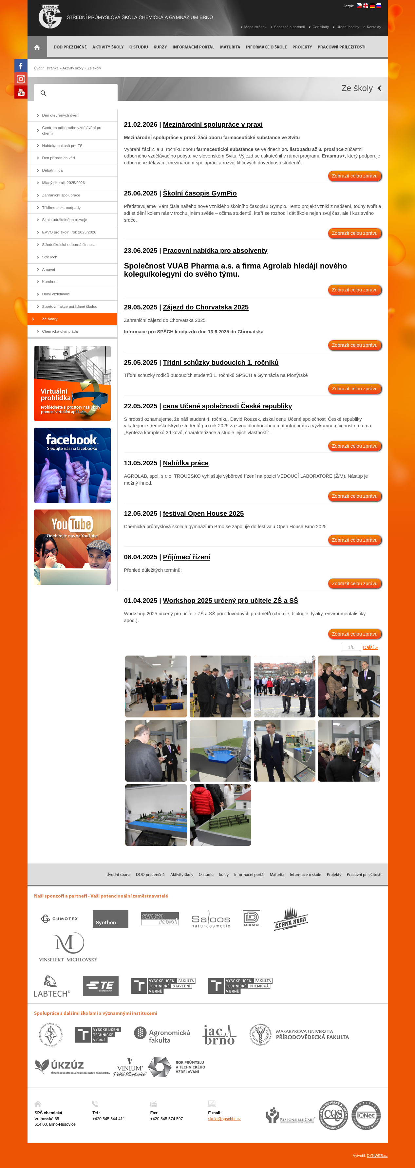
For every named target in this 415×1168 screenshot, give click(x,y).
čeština (359, 5)
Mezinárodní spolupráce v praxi (213, 124)
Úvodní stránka (46, 68)
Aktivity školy (73, 68)
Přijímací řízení (186, 557)
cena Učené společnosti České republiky (227, 406)
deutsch (372, 5)
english (365, 5)
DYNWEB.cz (377, 1156)
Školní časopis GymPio (200, 193)
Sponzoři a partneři (289, 27)
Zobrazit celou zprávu (354, 175)
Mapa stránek (255, 27)
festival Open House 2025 (203, 513)
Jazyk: (349, 6)
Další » (370, 647)
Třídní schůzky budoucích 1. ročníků (221, 362)
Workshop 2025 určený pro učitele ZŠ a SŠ (230, 600)
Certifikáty (320, 27)
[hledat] (75, 93)
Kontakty (374, 27)
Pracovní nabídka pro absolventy (215, 250)
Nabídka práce (186, 463)
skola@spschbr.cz (224, 1119)
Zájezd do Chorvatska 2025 (206, 307)
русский (378, 5)
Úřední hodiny (347, 27)
